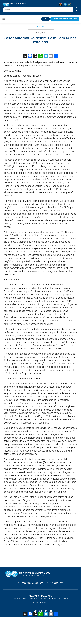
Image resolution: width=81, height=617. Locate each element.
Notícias (40, 27)
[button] (4, 19)
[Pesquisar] (75, 9)
